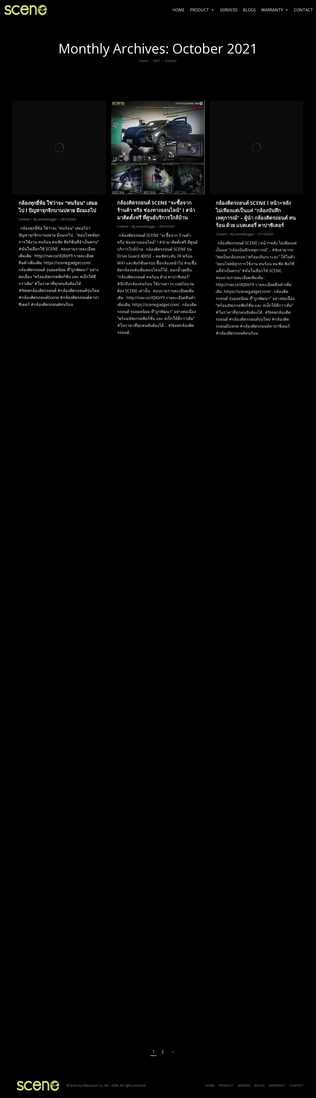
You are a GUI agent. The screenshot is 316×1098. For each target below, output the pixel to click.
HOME (178, 10)
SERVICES (228, 10)
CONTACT (303, 10)
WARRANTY (275, 10)
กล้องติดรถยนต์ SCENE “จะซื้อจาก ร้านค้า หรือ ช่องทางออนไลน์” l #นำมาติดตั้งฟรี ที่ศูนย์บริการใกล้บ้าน (156, 210)
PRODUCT (202, 10)
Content (24, 219)
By (45, 219)
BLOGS (249, 10)
